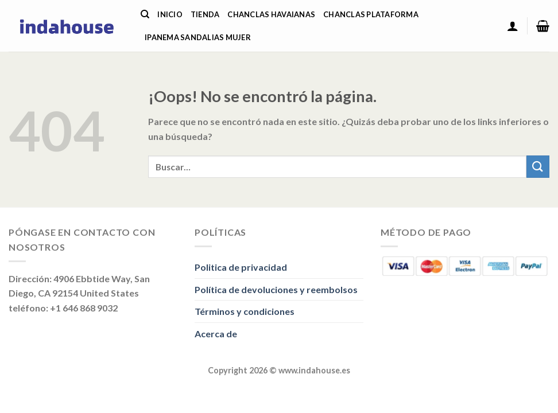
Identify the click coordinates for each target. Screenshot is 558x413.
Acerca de (216, 333)
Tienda (205, 14)
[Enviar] (537, 166)
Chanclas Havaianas (271, 14)
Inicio (170, 14)
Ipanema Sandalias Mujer (198, 37)
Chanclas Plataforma (370, 14)
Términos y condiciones (244, 311)
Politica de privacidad (241, 267)
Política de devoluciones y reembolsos (276, 289)
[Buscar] (145, 14)
